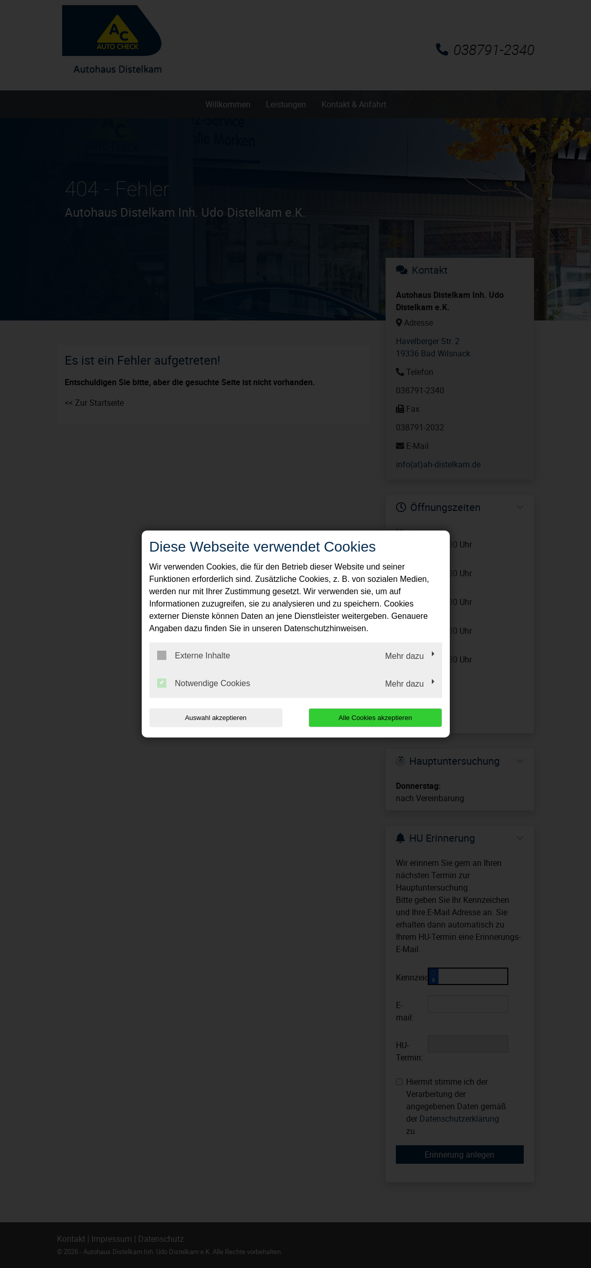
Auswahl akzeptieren (215, 718)
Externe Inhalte (194, 655)
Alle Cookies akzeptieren (376, 718)
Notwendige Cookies (204, 683)
